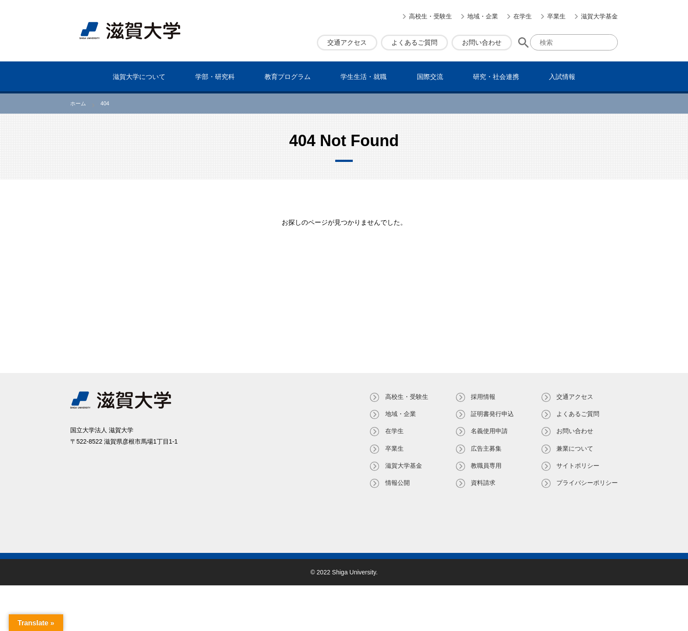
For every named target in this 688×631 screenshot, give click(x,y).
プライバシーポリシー (587, 482)
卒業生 (556, 16)
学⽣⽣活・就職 (363, 76)
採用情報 (482, 396)
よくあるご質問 (414, 42)
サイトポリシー (577, 465)
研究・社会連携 (496, 76)
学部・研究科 (215, 76)
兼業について (574, 448)
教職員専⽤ (485, 465)
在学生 (522, 16)
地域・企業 (482, 16)
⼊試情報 (562, 76)
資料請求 (482, 482)
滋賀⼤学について (139, 76)
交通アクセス (347, 42)
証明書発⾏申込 (491, 413)
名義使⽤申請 (488, 430)
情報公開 (396, 482)
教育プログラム (288, 76)
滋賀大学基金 (599, 16)
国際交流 (430, 76)
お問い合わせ (482, 42)
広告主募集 (485, 448)
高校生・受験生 (430, 16)
